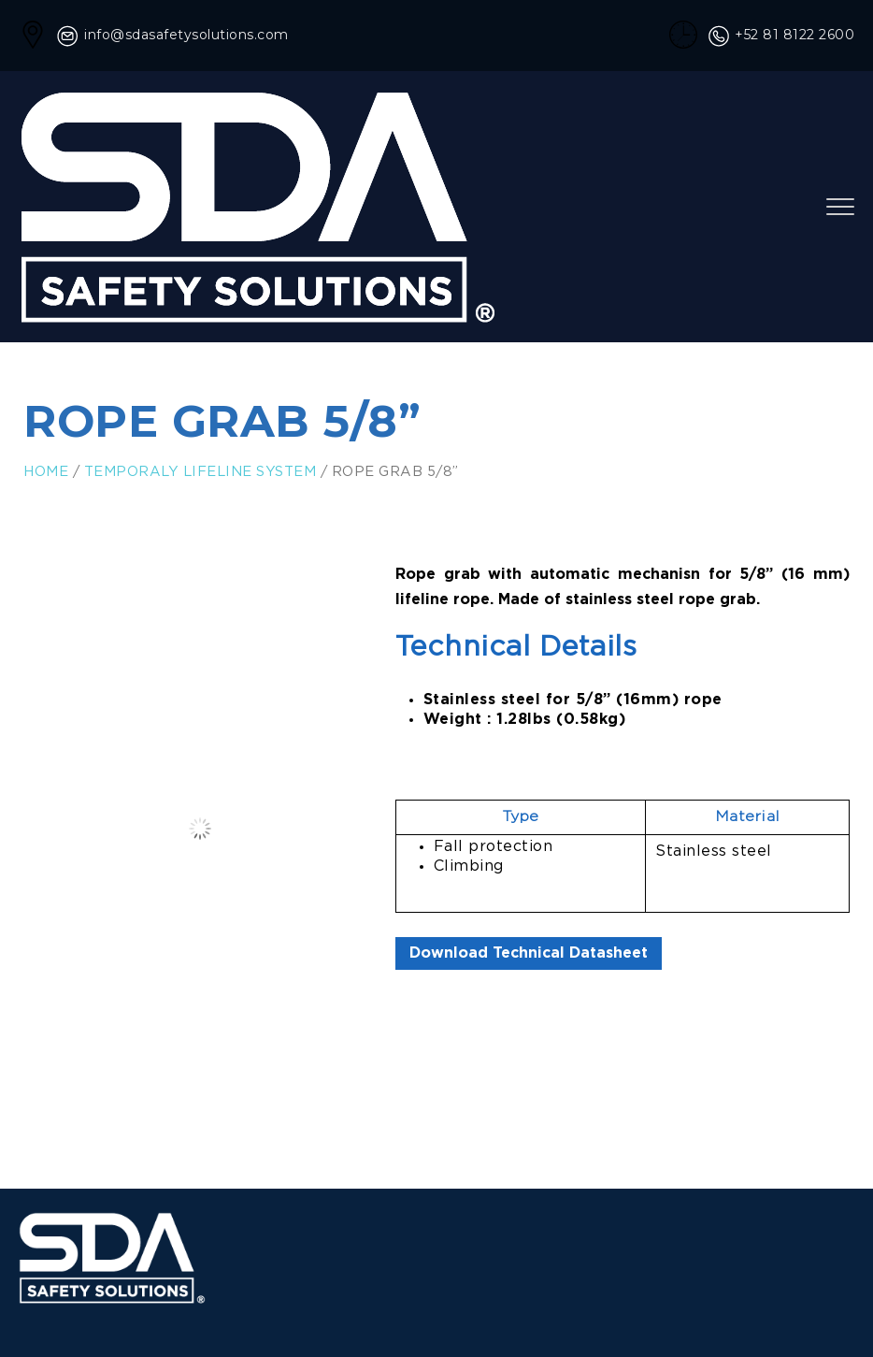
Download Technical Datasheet (528, 953)
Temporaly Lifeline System (200, 472)
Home (45, 472)
